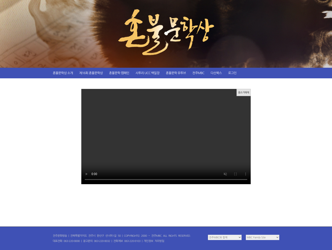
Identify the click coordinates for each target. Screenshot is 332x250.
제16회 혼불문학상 (91, 73)
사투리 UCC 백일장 (147, 73)
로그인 (232, 73)
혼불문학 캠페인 (119, 73)
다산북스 (216, 73)
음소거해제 (243, 92)
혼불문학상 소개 (63, 73)
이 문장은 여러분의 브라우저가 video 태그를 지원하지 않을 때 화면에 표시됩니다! (166, 136)
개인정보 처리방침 (154, 241)
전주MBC (198, 73)
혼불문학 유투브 (176, 73)
